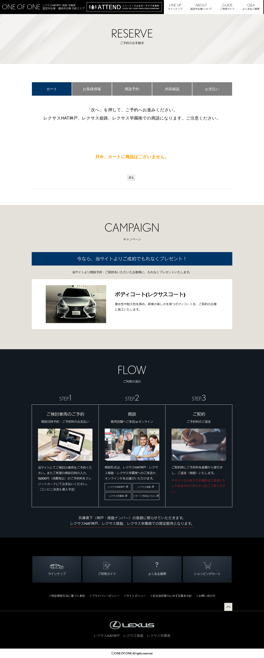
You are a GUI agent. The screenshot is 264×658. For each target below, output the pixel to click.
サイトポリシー (136, 595)
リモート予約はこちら (144, 496)
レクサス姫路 (144, 487)
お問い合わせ (207, 595)
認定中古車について (201, 7)
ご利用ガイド (227, 7)
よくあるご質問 (251, 7)
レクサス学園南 (116, 496)
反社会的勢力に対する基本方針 (172, 595)
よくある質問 (157, 569)
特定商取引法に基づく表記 (68, 595)
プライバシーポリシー (106, 595)
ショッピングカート (207, 569)
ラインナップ (175, 7)
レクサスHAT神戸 (116, 487)
